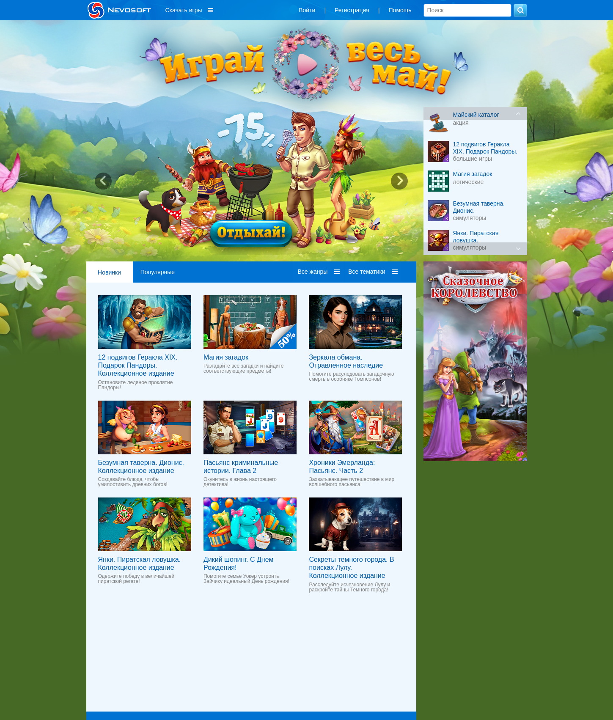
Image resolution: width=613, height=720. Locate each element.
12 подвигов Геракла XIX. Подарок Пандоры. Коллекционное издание (138, 365)
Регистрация (352, 10)
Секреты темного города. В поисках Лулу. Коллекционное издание (351, 567)
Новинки (109, 272)
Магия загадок (225, 357)
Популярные (157, 272)
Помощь (400, 10)
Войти (307, 10)
